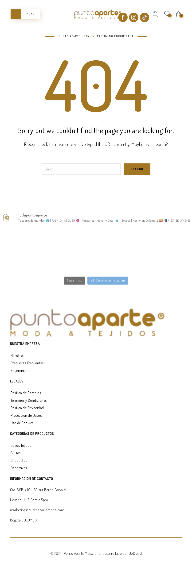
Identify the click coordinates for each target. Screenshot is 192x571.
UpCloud (135, 553)
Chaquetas (19, 460)
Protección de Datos (26, 415)
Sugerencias (20, 370)
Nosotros (17, 355)
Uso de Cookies (22, 423)
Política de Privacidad (27, 407)
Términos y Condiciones (29, 400)
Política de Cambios (26, 392)
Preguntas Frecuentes (27, 363)
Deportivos (19, 468)
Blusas (16, 453)
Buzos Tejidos (21, 445)
